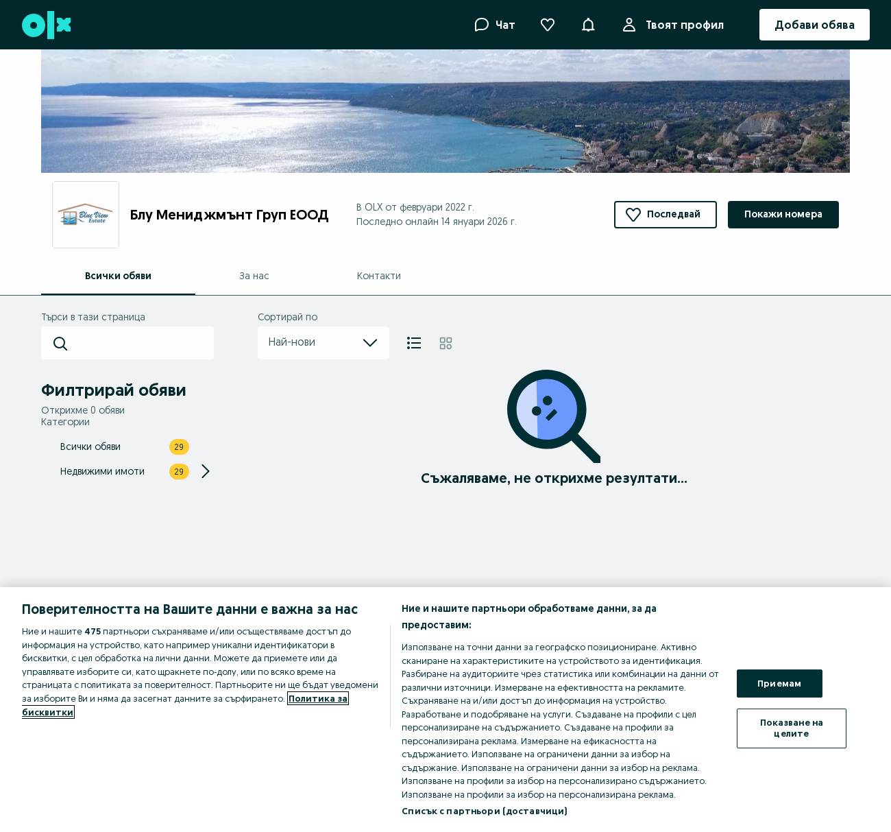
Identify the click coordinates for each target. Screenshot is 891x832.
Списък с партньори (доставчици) (484, 810)
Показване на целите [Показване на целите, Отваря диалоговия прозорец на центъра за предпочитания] (792, 728)
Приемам (779, 683)
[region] (445, 709)
